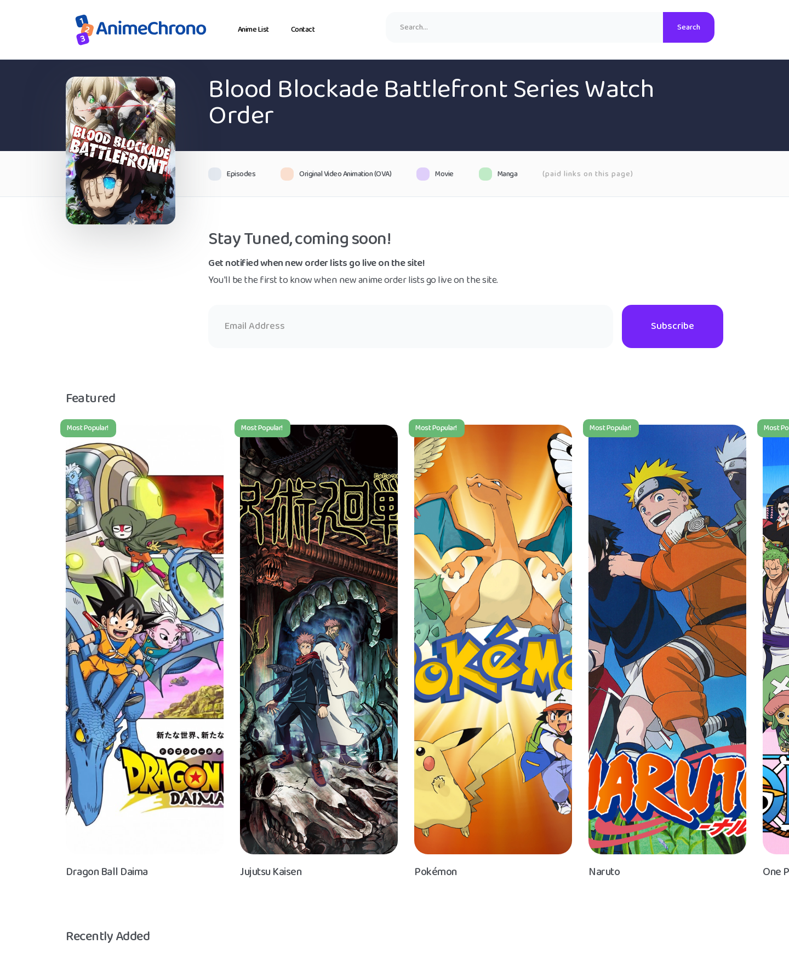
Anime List (253, 30)
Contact (303, 30)
